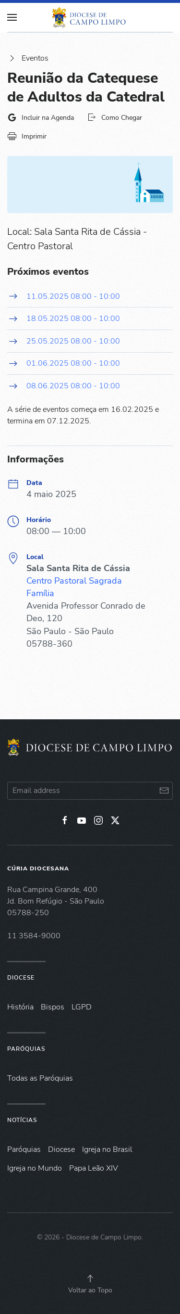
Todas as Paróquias (40, 1078)
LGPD (82, 1007)
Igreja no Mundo (34, 1168)
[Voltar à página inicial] (90, 17)
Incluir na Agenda (40, 117)
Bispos (52, 1007)
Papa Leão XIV (93, 1168)
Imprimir (27, 136)
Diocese (21, 978)
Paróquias (26, 1049)
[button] (90, 1278)
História (20, 1007)
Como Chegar (114, 117)
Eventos (27, 58)
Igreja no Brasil (107, 1149)
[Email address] (90, 791)
